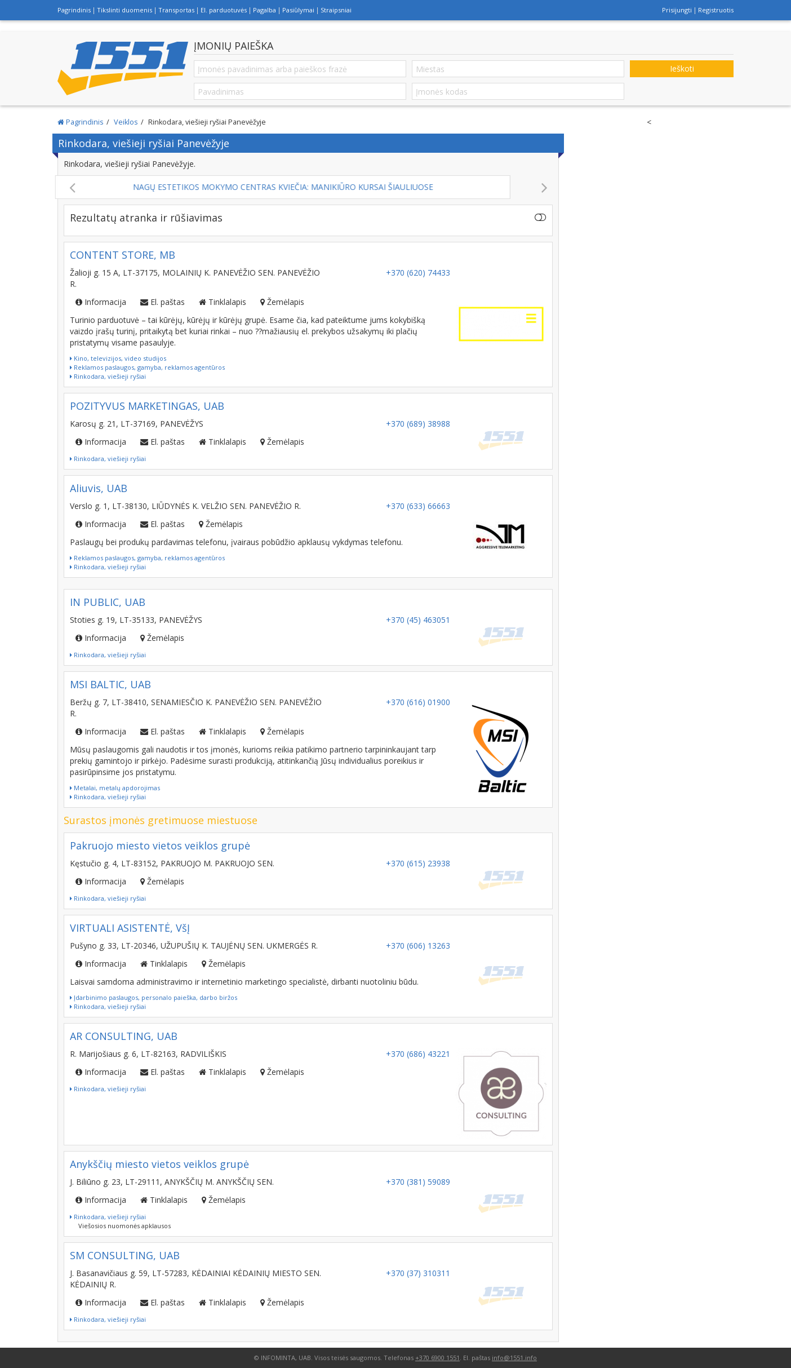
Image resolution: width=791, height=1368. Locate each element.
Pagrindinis (74, 10)
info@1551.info (514, 1357)
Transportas (176, 10)
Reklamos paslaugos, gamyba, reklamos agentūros (147, 367)
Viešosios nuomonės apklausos (124, 1225)
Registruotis (716, 10)
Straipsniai (336, 10)
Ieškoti (682, 68)
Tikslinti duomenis (124, 10)
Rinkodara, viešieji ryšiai (108, 376)
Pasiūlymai (298, 10)
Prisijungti (677, 10)
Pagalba (264, 10)
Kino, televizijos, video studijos (118, 358)
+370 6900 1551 (437, 1357)
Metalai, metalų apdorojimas (115, 787)
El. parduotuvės (224, 10)
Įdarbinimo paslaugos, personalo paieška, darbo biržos (153, 997)
